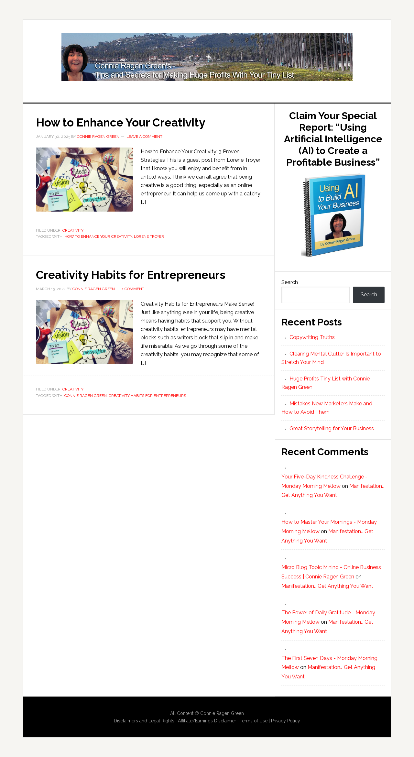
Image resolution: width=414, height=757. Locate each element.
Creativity (72, 230)
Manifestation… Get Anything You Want (327, 586)
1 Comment (133, 288)
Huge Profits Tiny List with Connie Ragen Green (207, 57)
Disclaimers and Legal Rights (144, 720)
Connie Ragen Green (85, 395)
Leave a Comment (144, 136)
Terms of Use (253, 720)
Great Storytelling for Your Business (331, 428)
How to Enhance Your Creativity (124, 122)
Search (289, 282)
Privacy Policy (285, 720)
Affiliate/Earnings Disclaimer (207, 720)
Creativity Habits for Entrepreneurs (134, 274)
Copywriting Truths (312, 337)
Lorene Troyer (149, 236)
